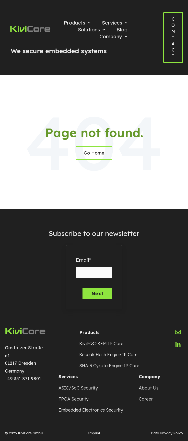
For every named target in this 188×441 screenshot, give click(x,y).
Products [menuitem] (89, 332)
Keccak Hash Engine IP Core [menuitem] (108, 354)
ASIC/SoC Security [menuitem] (78, 388)
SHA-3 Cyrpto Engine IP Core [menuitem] (109, 365)
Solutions (89, 29)
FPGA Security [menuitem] (74, 399)
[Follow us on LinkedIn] (178, 345)
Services (112, 23)
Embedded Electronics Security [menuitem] (91, 410)
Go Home (94, 153)
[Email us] (178, 332)
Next (97, 293)
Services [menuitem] (68, 376)
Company (110, 36)
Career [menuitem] (146, 399)
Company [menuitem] (149, 376)
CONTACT (173, 37)
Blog (122, 29)
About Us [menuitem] (148, 388)
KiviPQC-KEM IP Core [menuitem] (101, 343)
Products (74, 23)
